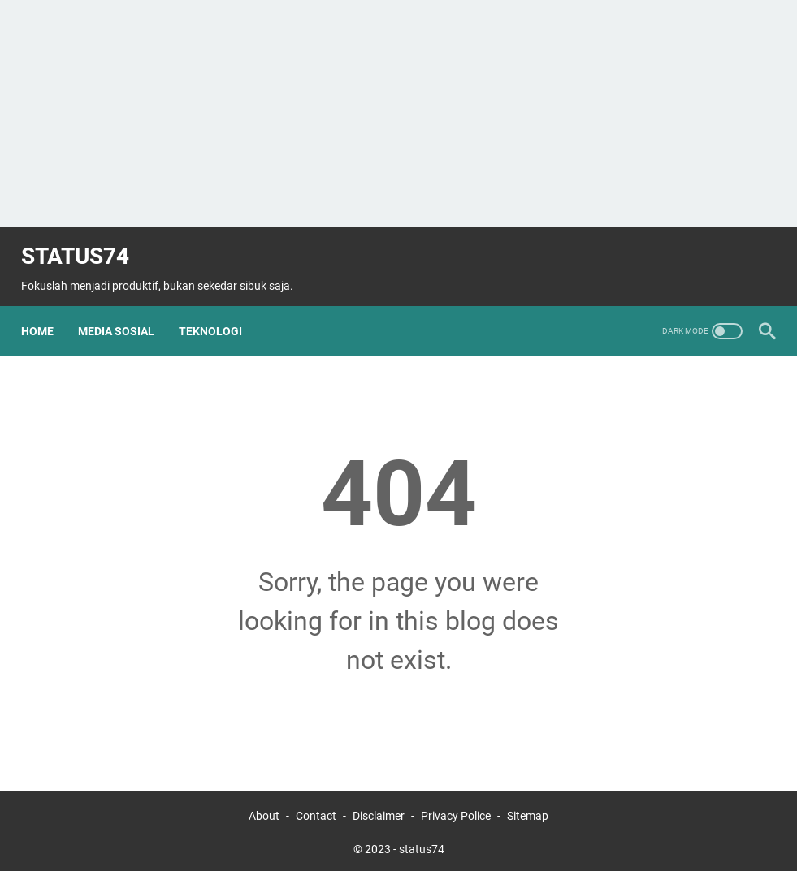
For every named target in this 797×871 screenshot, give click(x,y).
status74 (83, 244)
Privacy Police (456, 812)
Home (45, 311)
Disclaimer (379, 812)
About (264, 812)
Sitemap (527, 812)
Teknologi (218, 311)
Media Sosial (124, 311)
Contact (317, 812)
